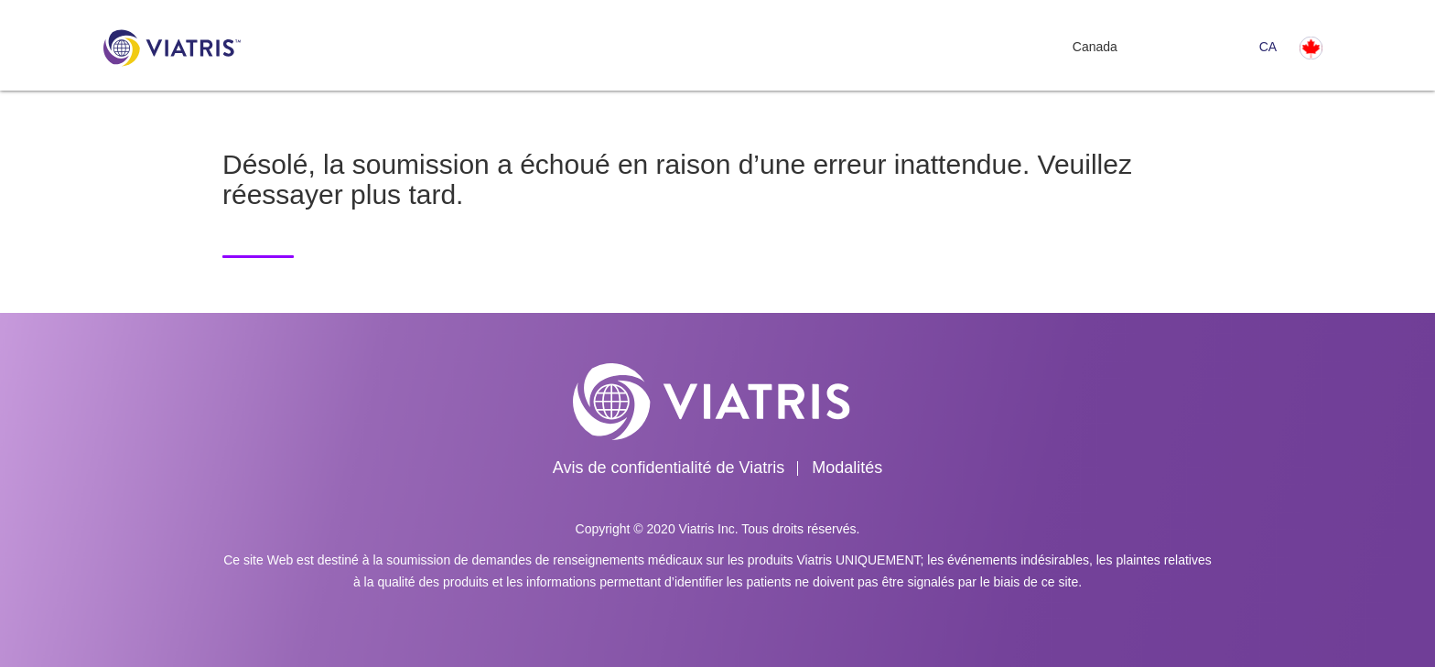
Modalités (847, 467)
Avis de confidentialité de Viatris (669, 467)
